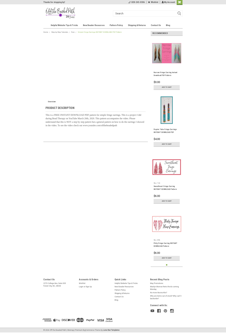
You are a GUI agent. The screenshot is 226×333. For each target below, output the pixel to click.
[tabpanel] (166, 64)
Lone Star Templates (111, 330)
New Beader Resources (94, 25)
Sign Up (89, 287)
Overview (52, 101)
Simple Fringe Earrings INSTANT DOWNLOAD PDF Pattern (100, 32)
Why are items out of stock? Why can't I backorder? (166, 297)
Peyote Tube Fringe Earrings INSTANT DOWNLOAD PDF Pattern (165, 132)
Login (81, 287)
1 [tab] (167, 265)
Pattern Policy (116, 25)
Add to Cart (166, 87)
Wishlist (153, 2)
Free (73, 32)
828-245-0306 (136, 2)
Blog (168, 25)
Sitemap (70, 330)
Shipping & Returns (137, 25)
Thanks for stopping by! (54, 2)
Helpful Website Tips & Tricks (64, 25)
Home (45, 32)
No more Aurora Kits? (158, 293)
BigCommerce (88, 330)
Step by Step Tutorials (59, 32)
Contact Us (156, 25)
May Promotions (156, 283)
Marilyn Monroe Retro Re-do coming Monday (164, 288)
